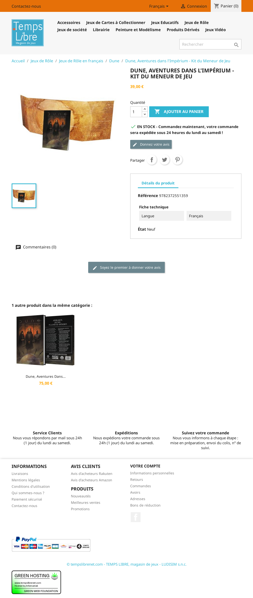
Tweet (164, 160)
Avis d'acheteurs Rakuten (91, 473)
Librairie (101, 29)
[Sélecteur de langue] (159, 7)
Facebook (136, 517)
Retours (136, 479)
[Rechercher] (210, 44)
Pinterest (177, 160)
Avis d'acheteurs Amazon (91, 480)
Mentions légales (26, 480)
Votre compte (145, 466)
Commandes (140, 486)
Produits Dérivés (183, 29)
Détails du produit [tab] (158, 182)
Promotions (80, 509)
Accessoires (68, 22)
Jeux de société (72, 29)
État (142, 229)
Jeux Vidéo (215, 29)
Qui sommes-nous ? (28, 492)
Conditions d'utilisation (31, 486)
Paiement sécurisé (27, 499)
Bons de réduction (145, 505)
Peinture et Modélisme (138, 29)
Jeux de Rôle (197, 22)
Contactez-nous (26, 6)
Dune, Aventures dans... (46, 376)
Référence (148, 195)
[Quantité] (136, 111)
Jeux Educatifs (165, 22)
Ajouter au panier (179, 112)
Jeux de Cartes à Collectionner (115, 22)
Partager (152, 160)
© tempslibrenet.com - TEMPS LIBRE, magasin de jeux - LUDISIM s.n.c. (127, 564)
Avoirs (135, 492)
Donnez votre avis (150, 144)
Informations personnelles (152, 473)
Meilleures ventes (85, 502)
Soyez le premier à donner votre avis (126, 267)
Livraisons (20, 473)
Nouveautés (81, 496)
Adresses (137, 498)
